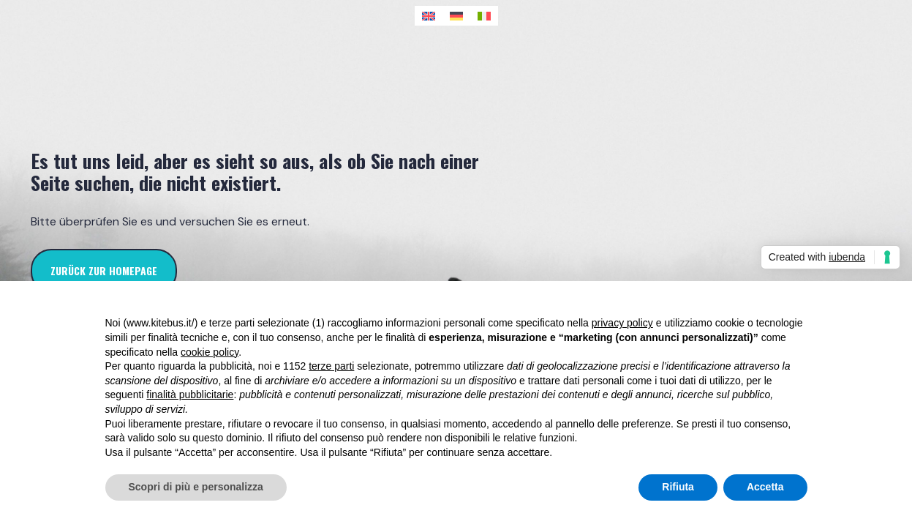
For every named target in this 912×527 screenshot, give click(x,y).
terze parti (331, 366)
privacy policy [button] (622, 323)
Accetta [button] (765, 487)
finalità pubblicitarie (189, 394)
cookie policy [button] (209, 352)
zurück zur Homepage (103, 270)
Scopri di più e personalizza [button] (196, 487)
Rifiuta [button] (678, 487)
